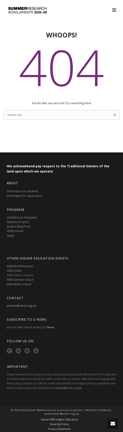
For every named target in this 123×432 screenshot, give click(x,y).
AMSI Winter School (19, 284)
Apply (10, 235)
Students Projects (18, 222)
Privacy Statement (59, 429)
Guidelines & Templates (22, 217)
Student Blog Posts (19, 226)
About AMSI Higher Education (59, 419)
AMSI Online (14, 271)
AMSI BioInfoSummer (20, 266)
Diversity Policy (59, 424)
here (50, 327)
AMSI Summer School (20, 280)
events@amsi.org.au (21, 305)
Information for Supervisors (24, 196)
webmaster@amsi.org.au (61, 413)
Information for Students (22, 191)
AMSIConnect (15, 231)
